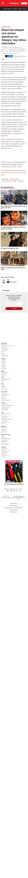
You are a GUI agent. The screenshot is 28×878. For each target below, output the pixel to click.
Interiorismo (4, 409)
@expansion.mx (14, 491)
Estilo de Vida (5, 455)
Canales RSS (14, 510)
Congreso (4, 362)
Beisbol (3, 437)
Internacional (6, 27)
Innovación (4, 420)
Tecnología (4, 350)
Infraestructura (5, 406)
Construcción (5, 404)
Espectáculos (5, 372)
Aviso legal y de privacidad (14, 507)
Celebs (3, 387)
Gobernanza (4, 416)
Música (3, 398)
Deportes (3, 395)
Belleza (3, 378)
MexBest (3, 447)
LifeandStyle (4, 355)
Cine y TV (4, 397)
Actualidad (4, 427)
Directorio (13, 512)
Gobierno (3, 359)
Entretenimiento (5, 394)
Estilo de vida (5, 389)
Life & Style (4, 391)
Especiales (4, 431)
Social (3, 415)
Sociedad (4, 368)
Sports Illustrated (6, 434)
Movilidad (4, 418)
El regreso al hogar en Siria (10, 248)
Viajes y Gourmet (6, 379)
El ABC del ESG (5, 422)
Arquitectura (4, 408)
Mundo (14, 181)
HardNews (21, 181)
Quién (2, 371)
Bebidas (3, 449)
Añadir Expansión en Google (21, 56)
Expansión (4, 343)
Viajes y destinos (6, 451)
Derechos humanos (7, 181)
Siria (12, 179)
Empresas (14, 8)
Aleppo (8, 67)
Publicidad (13, 503)
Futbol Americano (6, 438)
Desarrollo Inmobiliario (7, 405)
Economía (4, 347)
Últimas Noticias (7, 8)
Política (20, 8)
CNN (8, 279)
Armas (16, 179)
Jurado (3, 456)
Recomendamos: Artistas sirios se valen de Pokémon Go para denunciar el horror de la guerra (13, 173)
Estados (3, 365)
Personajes (4, 452)
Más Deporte (4, 441)
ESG (2, 353)
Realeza (3, 373)
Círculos (3, 375)
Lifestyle (3, 443)
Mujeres (3, 354)
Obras (3, 351)
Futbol (3, 435)
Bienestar (4, 454)
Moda (2, 376)
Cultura (3, 380)
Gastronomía (4, 448)
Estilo (2, 393)
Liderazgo (4, 429)
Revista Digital (24, 3)
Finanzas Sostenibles (7, 419)
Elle (2, 383)
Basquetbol (4, 440)
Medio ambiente (5, 413)
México (3, 361)
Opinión (3, 366)
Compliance (13, 505)
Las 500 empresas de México (14, 484)
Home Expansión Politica (8, 345)
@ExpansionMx (13, 282)
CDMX (3, 364)
